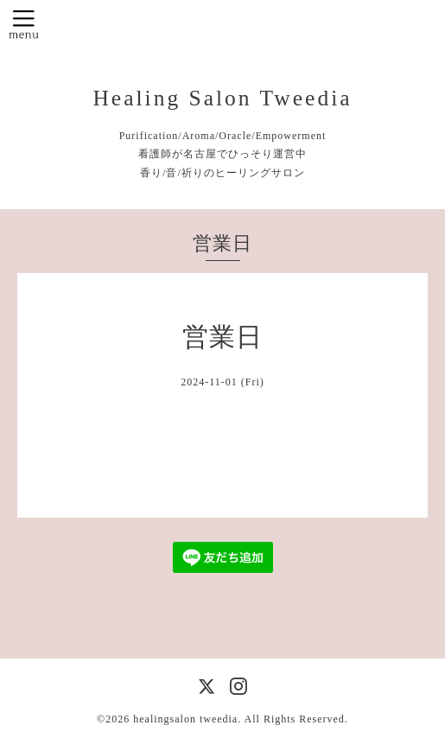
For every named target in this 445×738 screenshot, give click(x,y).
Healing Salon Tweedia (222, 98)
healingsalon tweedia (185, 719)
